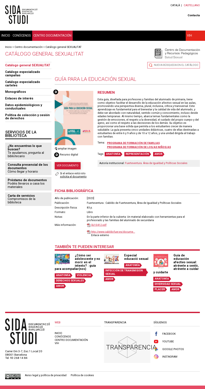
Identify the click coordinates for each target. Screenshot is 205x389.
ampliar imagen (66, 148)
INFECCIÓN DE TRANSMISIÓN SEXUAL (124, 272)
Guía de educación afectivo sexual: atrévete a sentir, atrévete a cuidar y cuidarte (176, 264)
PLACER (160, 289)
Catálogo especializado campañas (22, 73)
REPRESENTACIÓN (137, 153)
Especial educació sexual (136, 257)
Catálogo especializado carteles (22, 83)
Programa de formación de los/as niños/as (139, 147)
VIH (189, 35)
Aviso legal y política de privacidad (45, 375)
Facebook (165, 334)
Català (175, 5)
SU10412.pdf (99, 224)
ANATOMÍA (113, 153)
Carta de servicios (21, 196)
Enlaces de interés (19, 98)
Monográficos (15, 92)
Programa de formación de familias (133, 143)
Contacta (194, 15)
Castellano (192, 5)
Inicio (5, 35)
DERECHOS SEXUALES (70, 280)
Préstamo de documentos (27, 180)
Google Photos (169, 349)
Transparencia (131, 347)
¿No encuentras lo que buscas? (25, 147)
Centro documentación (52, 35)
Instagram (165, 357)
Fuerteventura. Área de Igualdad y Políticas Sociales (156, 163)
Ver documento (67, 165)
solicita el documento (73, 176)
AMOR (158, 153)
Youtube (164, 341)
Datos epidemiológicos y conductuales (23, 106)
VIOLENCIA (84, 275)
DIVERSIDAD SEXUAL (168, 284)
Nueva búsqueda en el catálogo (176, 65)
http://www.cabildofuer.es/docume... (113, 231)
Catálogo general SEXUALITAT (63, 47)
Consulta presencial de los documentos (28, 166)
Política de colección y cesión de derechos (27, 116)
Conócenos (22, 35)
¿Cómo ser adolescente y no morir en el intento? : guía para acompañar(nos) (77, 262)
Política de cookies (82, 375)
